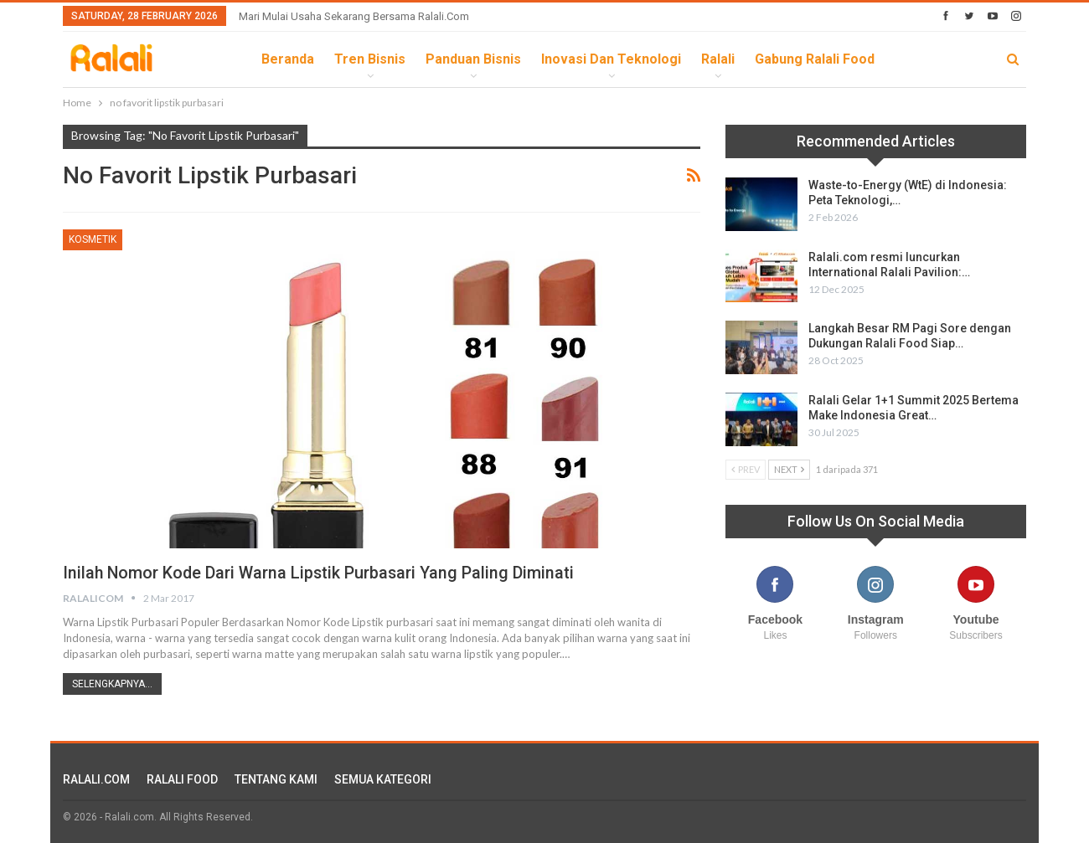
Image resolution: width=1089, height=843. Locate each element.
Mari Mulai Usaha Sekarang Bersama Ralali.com (354, 16)
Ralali (718, 59)
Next (789, 469)
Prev (745, 469)
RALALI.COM (96, 779)
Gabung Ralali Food (815, 59)
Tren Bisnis (369, 59)
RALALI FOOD (182, 779)
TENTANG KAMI (276, 779)
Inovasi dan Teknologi (611, 59)
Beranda (287, 59)
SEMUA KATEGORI (382, 779)
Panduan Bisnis (473, 59)
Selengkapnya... (112, 684)
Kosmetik (92, 239)
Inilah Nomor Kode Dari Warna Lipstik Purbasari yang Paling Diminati (320, 573)
